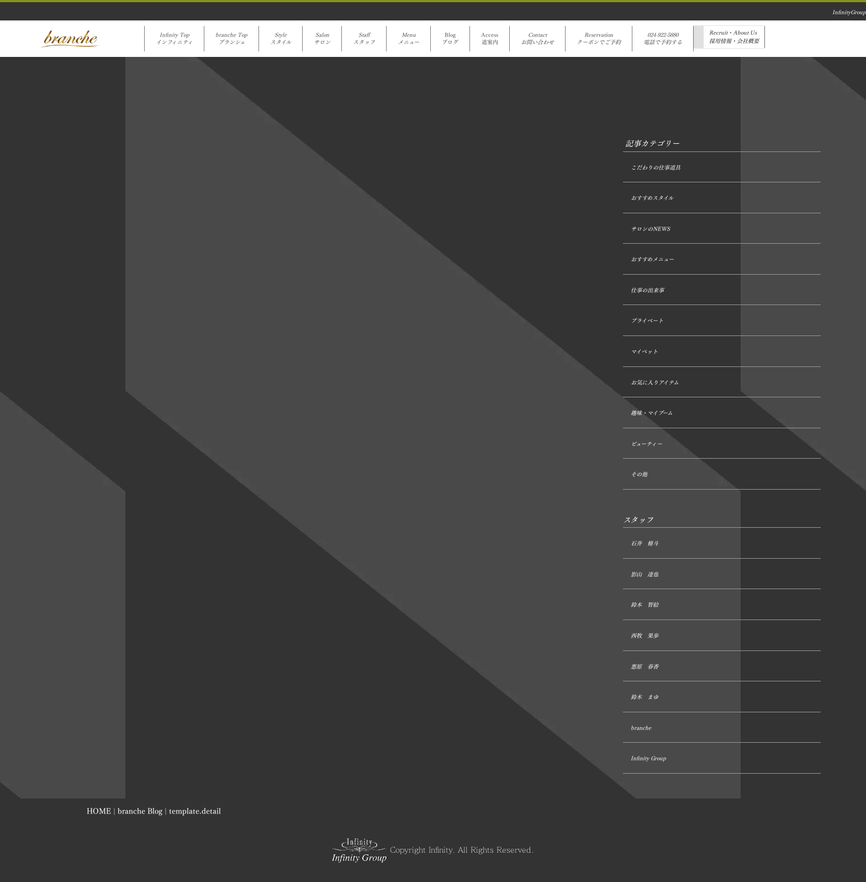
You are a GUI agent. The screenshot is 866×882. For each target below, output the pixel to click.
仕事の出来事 (647, 290)
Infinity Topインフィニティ (174, 38)
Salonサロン (322, 38)
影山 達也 (644, 574)
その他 (639, 474)
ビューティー (646, 444)
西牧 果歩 (644, 636)
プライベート (647, 321)
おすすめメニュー (652, 259)
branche (641, 728)
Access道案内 (489, 38)
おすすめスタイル (652, 198)
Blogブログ (450, 38)
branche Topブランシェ (231, 38)
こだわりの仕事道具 (655, 168)
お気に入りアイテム (655, 383)
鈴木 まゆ (644, 697)
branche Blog (140, 811)
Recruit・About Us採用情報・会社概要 (734, 37)
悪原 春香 (644, 667)
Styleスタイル (280, 38)
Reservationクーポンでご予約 (599, 38)
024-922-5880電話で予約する (662, 38)
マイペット (644, 352)
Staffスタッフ (364, 38)
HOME (99, 811)
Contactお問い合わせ (537, 38)
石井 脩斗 (644, 543)
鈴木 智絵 (644, 605)
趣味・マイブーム (652, 413)
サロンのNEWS (650, 229)
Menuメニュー (408, 38)
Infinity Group (648, 758)
